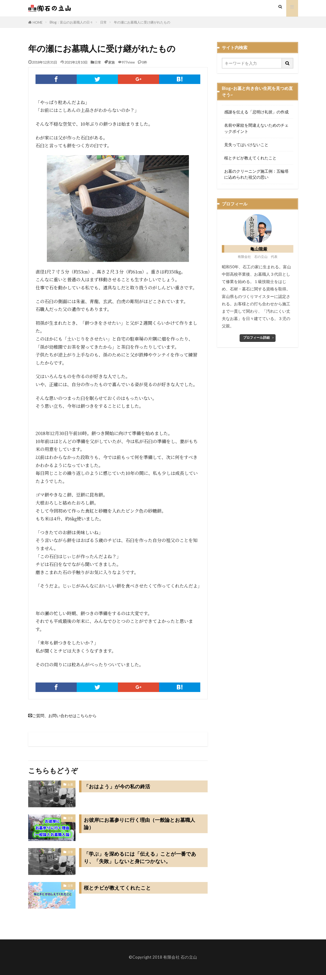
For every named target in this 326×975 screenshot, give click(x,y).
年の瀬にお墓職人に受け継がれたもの (142, 22)
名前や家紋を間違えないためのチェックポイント (256, 128)
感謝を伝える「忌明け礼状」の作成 (256, 111)
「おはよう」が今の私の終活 (118, 786)
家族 (111, 62)
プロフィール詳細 (256, 337)
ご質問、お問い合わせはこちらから (64, 715)
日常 (103, 22)
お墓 (70, 784)
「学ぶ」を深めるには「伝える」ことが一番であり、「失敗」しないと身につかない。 (142, 858)
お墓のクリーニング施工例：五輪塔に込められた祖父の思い (256, 174)
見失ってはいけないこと (246, 144)
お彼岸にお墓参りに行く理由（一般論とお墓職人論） (142, 824)
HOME (38, 22)
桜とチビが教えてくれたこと (119, 888)
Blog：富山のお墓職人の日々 (71, 22)
